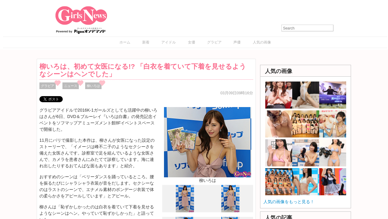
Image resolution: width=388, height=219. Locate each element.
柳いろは (93, 86)
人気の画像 (262, 42)
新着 (145, 42)
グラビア (214, 42)
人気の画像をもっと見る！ (288, 201)
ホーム (124, 42)
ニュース (70, 86)
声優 (237, 42)
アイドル (168, 42)
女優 (191, 42)
